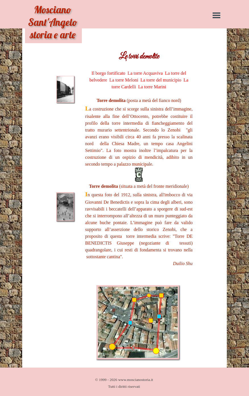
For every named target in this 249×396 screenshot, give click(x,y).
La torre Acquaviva (145, 73)
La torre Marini (152, 86)
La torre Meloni (123, 80)
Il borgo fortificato (108, 73)
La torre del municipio (160, 80)
